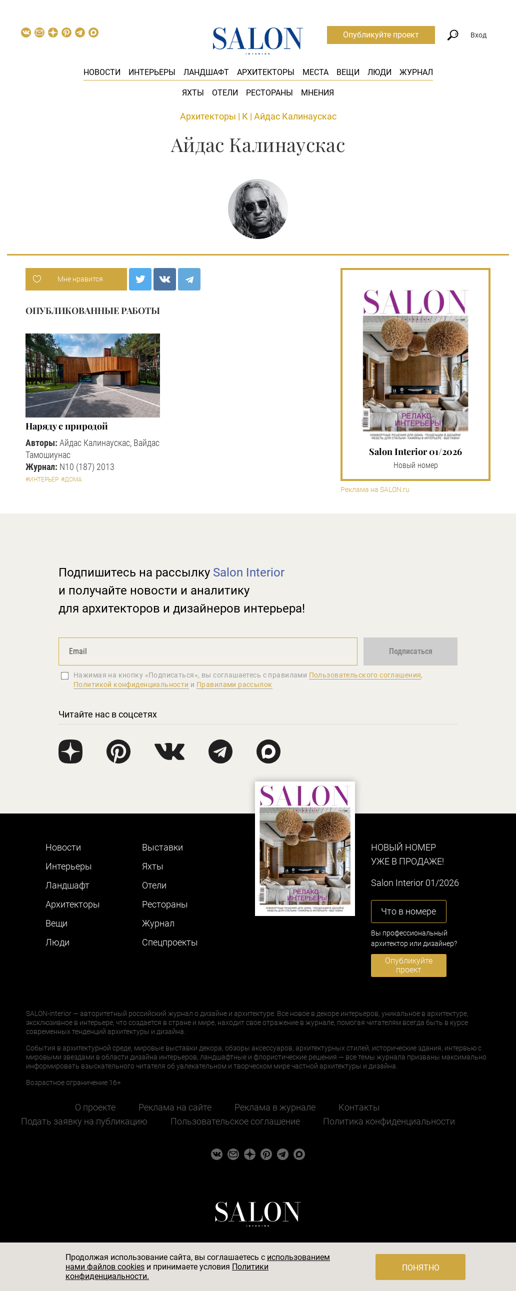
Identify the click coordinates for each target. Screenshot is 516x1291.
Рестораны (269, 93)
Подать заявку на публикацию (84, 1121)
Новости (102, 72)
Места (315, 72)
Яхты (193, 93)
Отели (225, 93)
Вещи (348, 72)
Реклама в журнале (275, 1107)
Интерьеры (152, 72)
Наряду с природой (67, 426)
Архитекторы (265, 72)
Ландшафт (206, 72)
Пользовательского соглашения (365, 675)
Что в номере (408, 911)
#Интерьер (42, 479)
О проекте (95, 1107)
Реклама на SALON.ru (375, 490)
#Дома (71, 479)
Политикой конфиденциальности (131, 684)
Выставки (162, 847)
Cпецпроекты (170, 942)
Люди (380, 72)
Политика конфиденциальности (389, 1121)
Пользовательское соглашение (235, 1121)
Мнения (317, 93)
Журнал (416, 72)
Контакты (359, 1107)
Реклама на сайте (175, 1107)
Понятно (421, 1267)
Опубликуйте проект (381, 35)
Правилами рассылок (234, 684)
